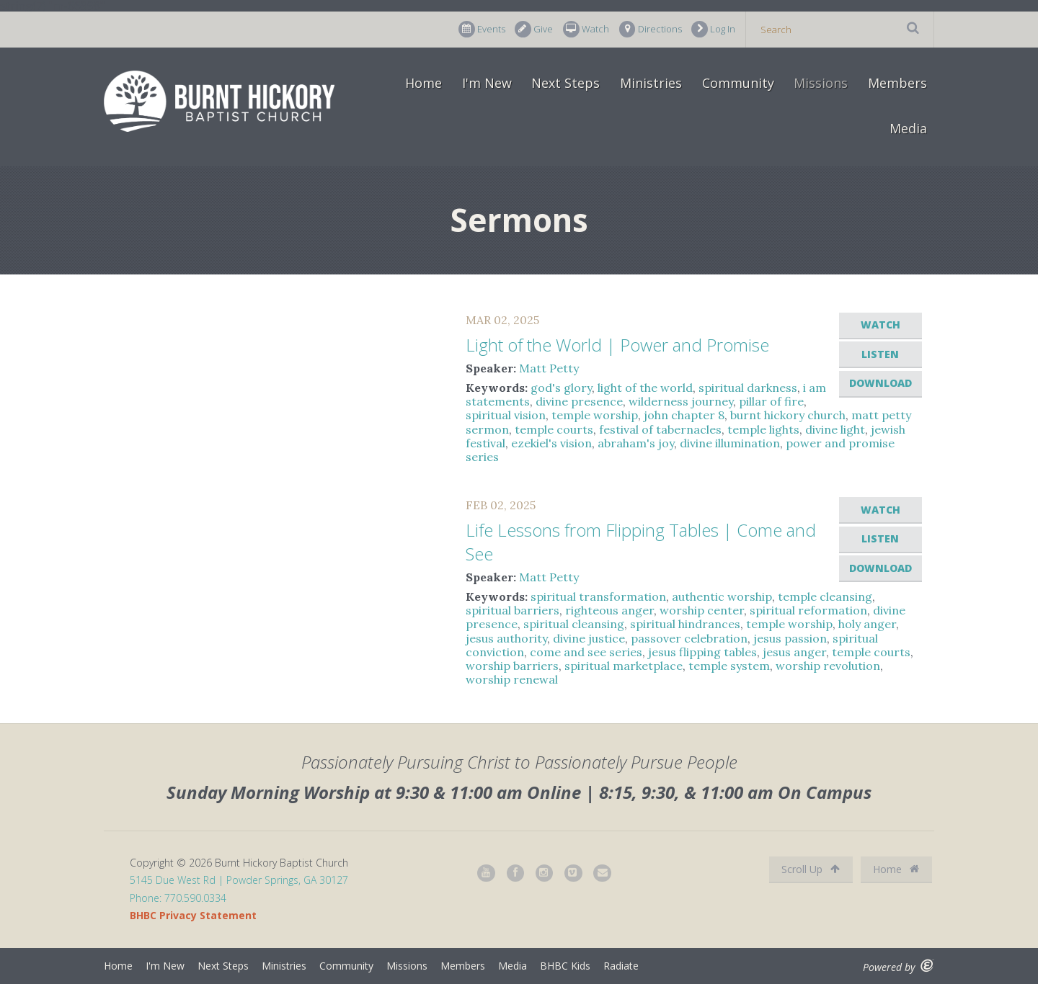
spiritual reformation (808, 610)
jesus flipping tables (702, 652)
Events (481, 29)
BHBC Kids (565, 965)
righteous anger (609, 610)
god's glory (561, 387)
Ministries (651, 82)
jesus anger (794, 652)
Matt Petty (549, 368)
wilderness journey (681, 401)
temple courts (554, 429)
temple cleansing (825, 596)
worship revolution (828, 665)
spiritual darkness (747, 387)
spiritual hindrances (685, 624)
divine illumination (730, 443)
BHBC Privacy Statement (193, 915)
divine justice (589, 638)
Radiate (621, 965)
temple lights (763, 429)
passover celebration (689, 638)
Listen (880, 354)
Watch (586, 29)
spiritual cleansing (573, 624)
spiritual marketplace (623, 665)
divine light (835, 429)
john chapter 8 (684, 415)
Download (880, 383)
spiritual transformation (598, 596)
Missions (821, 82)
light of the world (645, 387)
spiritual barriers (512, 610)
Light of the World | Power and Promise (617, 345)
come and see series (586, 652)
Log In (713, 29)
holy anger (867, 624)
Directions (650, 29)
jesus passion (790, 638)
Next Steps (565, 82)
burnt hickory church (788, 415)
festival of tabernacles (660, 429)
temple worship (594, 415)
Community (738, 82)
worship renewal (512, 679)
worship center (702, 610)
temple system (729, 665)
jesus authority (506, 638)
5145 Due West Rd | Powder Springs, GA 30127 (239, 880)
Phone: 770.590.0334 (178, 898)
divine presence (579, 401)
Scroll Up (810, 869)
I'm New (487, 82)
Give (534, 29)
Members (897, 82)
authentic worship (722, 596)
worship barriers (512, 665)
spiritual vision (506, 415)
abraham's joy (636, 443)
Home (423, 82)
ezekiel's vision (551, 443)
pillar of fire (771, 401)
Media (908, 128)
